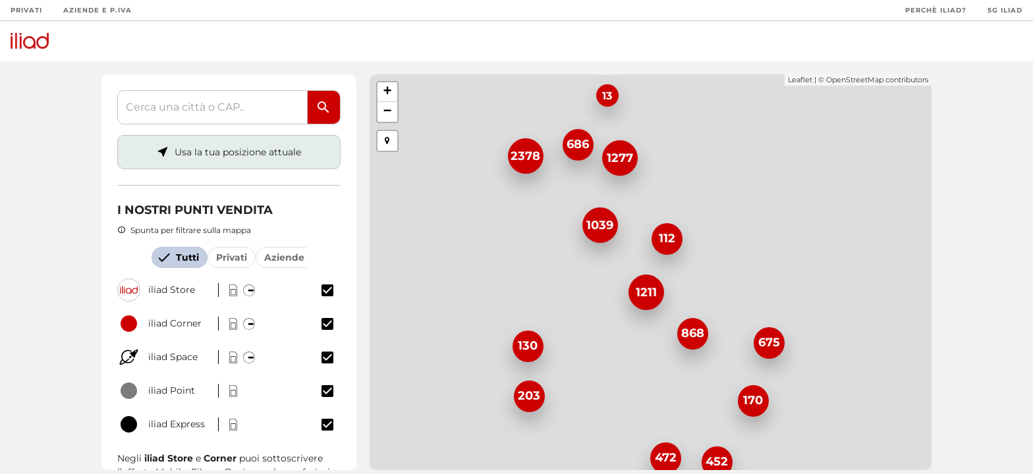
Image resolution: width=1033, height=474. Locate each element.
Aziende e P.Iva (97, 10)
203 (529, 395)
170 (753, 400)
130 (528, 345)
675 (769, 342)
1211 (646, 292)
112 (667, 238)
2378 (525, 156)
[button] (387, 141)
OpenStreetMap (854, 79)
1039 (599, 225)
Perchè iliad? (935, 10)
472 (666, 457)
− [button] (387, 112)
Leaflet (800, 79)
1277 (620, 158)
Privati (26, 10)
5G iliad (1005, 10)
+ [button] (387, 92)
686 (578, 144)
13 (607, 96)
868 (692, 333)
